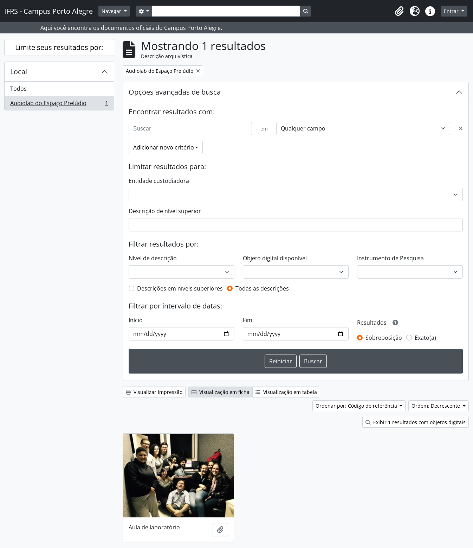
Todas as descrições (262, 288)
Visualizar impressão (154, 392)
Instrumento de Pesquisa (390, 258)
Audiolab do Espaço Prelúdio (59, 104)
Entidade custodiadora (159, 181)
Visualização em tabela (286, 392)
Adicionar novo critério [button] (163, 147)
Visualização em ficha (221, 392)
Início (136, 320)
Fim (247, 320)
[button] (399, 11)
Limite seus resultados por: (59, 47)
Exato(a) (425, 338)
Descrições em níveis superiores (180, 288)
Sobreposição (383, 338)
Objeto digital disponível (275, 258)
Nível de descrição (153, 258)
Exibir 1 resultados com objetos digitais (415, 422)
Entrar (452, 11)
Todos (18, 89)
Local (18, 71)
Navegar (112, 11)
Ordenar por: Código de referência (357, 405)
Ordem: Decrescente (436, 405)
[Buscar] (190, 128)
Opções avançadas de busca (175, 92)
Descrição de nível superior (165, 211)
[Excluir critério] (461, 128)
